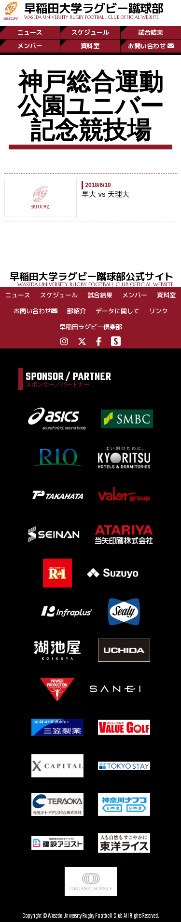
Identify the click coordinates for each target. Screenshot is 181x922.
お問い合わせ (151, 45)
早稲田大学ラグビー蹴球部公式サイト (95, 278)
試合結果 (150, 32)
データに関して (117, 311)
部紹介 (76, 311)
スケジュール (90, 32)
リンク (158, 311)
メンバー (29, 45)
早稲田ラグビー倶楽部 (90, 326)
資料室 (90, 45)
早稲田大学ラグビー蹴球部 (93, 10)
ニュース (29, 32)
